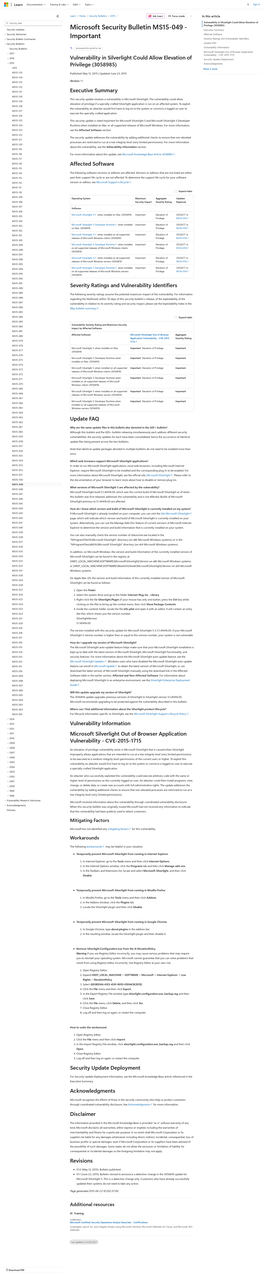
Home (82, 15)
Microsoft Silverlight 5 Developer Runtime (93, 224)
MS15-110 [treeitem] (17, 192)
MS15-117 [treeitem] (17, 158)
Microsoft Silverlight (158, 475)
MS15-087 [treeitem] (17, 302)
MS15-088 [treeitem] (17, 297)
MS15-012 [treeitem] (17, 661)
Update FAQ (210, 43)
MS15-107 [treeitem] (17, 206)
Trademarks (139, 1266)
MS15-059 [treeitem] (17, 436)
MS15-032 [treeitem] (17, 565)
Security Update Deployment (219, 59)
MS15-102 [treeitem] (17, 230)
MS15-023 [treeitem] (17, 608)
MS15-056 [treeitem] (17, 450)
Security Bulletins (98, 15)
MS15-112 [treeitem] (17, 182)
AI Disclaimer (11, 1266)
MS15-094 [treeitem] (17, 269)
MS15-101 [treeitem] (17, 235)
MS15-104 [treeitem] (17, 221)
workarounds (94, 846)
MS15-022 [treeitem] (17, 613)
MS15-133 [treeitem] (17, 82)
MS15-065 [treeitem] (17, 407)
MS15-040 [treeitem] (17, 527)
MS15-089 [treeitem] (17, 292)
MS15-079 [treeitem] (17, 340)
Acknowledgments (139, 1104)
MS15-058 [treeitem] (17, 441)
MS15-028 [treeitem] (17, 585)
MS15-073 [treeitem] (17, 369)
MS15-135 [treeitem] (17, 72)
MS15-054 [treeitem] (17, 460)
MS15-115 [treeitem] (17, 168)
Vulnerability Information (216, 47)
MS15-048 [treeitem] (17, 489)
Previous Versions (31, 1266)
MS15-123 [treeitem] (17, 130)
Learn (73, 15)
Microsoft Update (104, 666)
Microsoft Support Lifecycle (112, 182)
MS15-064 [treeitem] (17, 412)
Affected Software (213, 34)
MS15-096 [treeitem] (17, 259)
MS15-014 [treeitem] (17, 652)
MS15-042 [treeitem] (17, 518)
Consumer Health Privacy (97, 1266)
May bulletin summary (83, 308)
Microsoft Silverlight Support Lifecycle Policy (160, 713)
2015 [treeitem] (14, 67)
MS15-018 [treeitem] (17, 632)
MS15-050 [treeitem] (17, 479)
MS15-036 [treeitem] (17, 546)
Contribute (60, 1266)
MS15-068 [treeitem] (17, 393)
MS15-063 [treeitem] (17, 417)
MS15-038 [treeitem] (17, 537)
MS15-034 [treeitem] (17, 556)
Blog (46, 1266)
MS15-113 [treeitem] (17, 177)
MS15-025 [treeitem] (17, 599)
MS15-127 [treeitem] (17, 110)
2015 (112, 15)
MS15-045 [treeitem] (17, 503)
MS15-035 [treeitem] (17, 551)
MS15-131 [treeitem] (17, 91)
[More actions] (191, 16)
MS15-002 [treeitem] (17, 709)
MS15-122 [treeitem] (17, 134)
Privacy (73, 1266)
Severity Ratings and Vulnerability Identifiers (226, 38)
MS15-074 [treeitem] (17, 364)
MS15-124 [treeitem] (17, 125)
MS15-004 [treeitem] (17, 700)
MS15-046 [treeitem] (17, 498)
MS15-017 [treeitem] (17, 637)
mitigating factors (118, 829)
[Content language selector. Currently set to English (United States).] (19, 1259)
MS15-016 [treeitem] (17, 642)
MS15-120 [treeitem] (17, 144)
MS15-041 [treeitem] (17, 522)
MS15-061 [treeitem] (17, 426)
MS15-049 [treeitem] (17, 484)
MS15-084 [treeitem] (17, 316)
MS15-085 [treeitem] (17, 312)
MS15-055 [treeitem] (17, 455)
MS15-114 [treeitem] (17, 173)
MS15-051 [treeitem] (17, 474)
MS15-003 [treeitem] (17, 704)
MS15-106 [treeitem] (17, 211)
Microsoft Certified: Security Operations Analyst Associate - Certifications (109, 1222)
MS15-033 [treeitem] (17, 561)
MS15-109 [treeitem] (17, 197)
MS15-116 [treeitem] (17, 163)
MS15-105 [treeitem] (17, 216)
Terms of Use (123, 1266)
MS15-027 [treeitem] (17, 589)
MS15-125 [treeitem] (17, 120)
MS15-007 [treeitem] (17, 685)
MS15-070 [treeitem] (17, 383)
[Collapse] (58, 16)
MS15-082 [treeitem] (17, 326)
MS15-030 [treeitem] (17, 575)
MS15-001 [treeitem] (17, 714)
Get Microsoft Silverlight (175, 513)
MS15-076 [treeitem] (17, 355)
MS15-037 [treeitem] (17, 541)
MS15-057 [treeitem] (17, 446)
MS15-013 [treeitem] (17, 656)
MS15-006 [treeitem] (17, 690)
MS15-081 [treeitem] (17, 331)
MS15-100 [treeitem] (17, 240)
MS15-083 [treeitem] (17, 321)
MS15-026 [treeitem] (17, 594)
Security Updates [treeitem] (15, 29)
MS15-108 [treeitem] (17, 201)
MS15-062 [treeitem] (17, 422)
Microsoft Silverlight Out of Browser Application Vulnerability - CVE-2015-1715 (228, 53)
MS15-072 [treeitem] (17, 374)
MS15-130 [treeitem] (17, 96)
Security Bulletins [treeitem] (18, 48)
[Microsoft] (6, 4)
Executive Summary (214, 29)
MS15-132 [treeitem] (17, 87)
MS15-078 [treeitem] (17, 345)
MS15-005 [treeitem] (17, 695)
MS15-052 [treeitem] (17, 470)
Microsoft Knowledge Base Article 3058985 (147, 154)
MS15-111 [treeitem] (16, 187)
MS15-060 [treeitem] (17, 431)
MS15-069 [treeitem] (17, 388)
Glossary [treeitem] (11, 810)
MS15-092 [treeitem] (17, 278)
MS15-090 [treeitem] (17, 288)
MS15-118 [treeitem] (17, 154)
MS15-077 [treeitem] (17, 350)
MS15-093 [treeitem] (17, 273)
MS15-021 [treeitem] (17, 618)
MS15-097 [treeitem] (17, 254)
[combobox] (33, 23)
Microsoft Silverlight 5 (83, 214)
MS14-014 (181, 218)
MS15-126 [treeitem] (17, 115)
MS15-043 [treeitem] (17, 513)
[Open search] (248, 5)
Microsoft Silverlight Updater (87, 661)
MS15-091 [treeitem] (17, 283)
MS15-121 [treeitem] (17, 139)
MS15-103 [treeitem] (17, 225)
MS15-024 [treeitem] (17, 604)
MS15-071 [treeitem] (17, 379)
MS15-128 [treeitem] (17, 106)
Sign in (256, 4)
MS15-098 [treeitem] (17, 249)
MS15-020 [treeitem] (17, 623)
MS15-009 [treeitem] (17, 675)
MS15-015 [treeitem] (17, 647)
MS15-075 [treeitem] (17, 359)
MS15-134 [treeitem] (17, 77)
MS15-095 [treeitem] (17, 264)
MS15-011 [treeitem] (17, 666)
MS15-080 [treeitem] (17, 336)
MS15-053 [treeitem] (17, 465)
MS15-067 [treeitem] (17, 398)
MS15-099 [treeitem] (17, 244)
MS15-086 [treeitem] (17, 307)
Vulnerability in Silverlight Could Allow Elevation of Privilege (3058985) (231, 24)
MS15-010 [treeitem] (17, 671)
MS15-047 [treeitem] (17, 494)
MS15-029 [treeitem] (17, 580)
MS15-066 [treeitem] (17, 403)
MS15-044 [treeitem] (17, 508)
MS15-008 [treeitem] (17, 680)
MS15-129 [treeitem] (17, 101)
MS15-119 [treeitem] (17, 149)
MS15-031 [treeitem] (17, 570)
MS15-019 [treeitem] (17, 628)
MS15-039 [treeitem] (17, 532)
